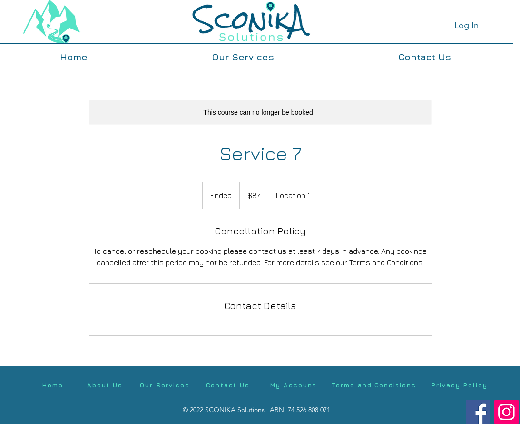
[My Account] (293, 385)
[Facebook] (478, 412)
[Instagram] (506, 412)
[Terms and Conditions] (374, 385)
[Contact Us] (228, 385)
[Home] (53, 385)
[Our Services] (165, 385)
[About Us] (105, 385)
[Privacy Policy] (460, 385)
